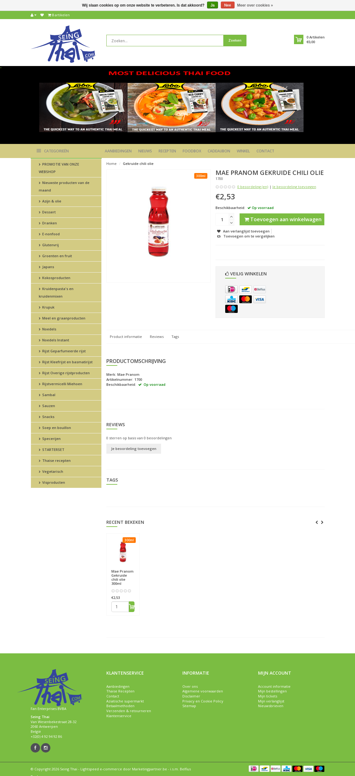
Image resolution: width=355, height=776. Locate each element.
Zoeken (234, 40)
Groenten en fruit (55, 255)
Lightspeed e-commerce (101, 769)
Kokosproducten (54, 277)
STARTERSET (51, 449)
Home (111, 163)
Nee (227, 5)
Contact (265, 151)
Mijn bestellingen (272, 691)
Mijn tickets (267, 696)
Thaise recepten (55, 460)
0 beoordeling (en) (252, 186)
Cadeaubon (219, 151)
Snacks (46, 416)
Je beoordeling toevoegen (294, 186)
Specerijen (50, 438)
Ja (212, 5)
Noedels (47, 329)
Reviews (157, 336)
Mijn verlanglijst (271, 701)
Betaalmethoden (120, 705)
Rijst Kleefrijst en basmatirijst (66, 362)
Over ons (190, 686)
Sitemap (189, 705)
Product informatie (126, 336)
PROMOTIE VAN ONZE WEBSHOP (59, 168)
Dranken (48, 223)
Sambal (47, 394)
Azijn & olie (50, 201)
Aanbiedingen (118, 151)
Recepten (167, 151)
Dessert (47, 212)
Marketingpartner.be (149, 769)
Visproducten (52, 482)
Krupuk (46, 307)
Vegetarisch (51, 471)
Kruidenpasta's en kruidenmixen (56, 292)
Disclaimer (191, 696)
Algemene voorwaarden (202, 691)
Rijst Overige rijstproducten (64, 372)
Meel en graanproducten (62, 318)
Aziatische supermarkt (125, 701)
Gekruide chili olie (138, 163)
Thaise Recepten (120, 691)
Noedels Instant (54, 340)
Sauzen (47, 405)
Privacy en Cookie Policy (202, 701)
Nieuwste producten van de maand (64, 186)
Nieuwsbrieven (270, 705)
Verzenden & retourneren (128, 710)
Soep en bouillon (55, 427)
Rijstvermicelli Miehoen (60, 383)
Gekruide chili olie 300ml (122, 577)
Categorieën (53, 151)
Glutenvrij (49, 245)
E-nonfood (49, 234)
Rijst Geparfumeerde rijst (62, 351)
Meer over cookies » (255, 5)
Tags (175, 336)
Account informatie (274, 686)
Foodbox (192, 151)
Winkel (243, 151)
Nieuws (145, 151)
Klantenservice (118, 715)
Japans (46, 266)
